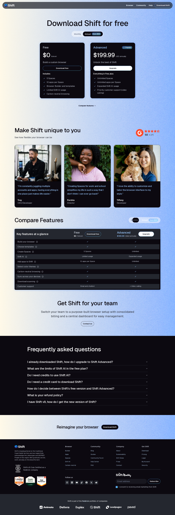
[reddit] (96, 482)
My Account (146, 462)
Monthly (77, 34)
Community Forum (97, 458)
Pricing (144, 454)
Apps (67, 454)
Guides (93, 454)
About (118, 451)
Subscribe (154, 481)
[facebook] (86, 482)
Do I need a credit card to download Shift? (87, 382)
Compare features (87, 105)
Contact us (87, 323)
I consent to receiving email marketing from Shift (137, 487)
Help (151, 5)
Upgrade (112, 68)
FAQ (92, 465)
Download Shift (163, 5)
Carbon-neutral (70, 465)
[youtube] (77, 482)
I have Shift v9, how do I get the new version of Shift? (87, 402)
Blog (92, 451)
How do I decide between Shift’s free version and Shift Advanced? (87, 388)
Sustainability (121, 454)
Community (141, 5)
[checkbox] (117, 487)
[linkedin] (72, 482)
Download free (62, 68)
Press (118, 462)
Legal (144, 458)
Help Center (95, 462)
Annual (93, 33)
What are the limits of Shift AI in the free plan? (87, 368)
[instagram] (67, 482)
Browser (129, 5)
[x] (91, 482)
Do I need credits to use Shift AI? (87, 375)
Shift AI (67, 462)
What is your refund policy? (87, 395)
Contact (119, 465)
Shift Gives (120, 458)
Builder (67, 451)
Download (145, 451)
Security (145, 465)
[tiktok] (82, 482)
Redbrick (85, 501)
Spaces (67, 458)
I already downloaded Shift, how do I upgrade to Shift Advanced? (87, 362)
